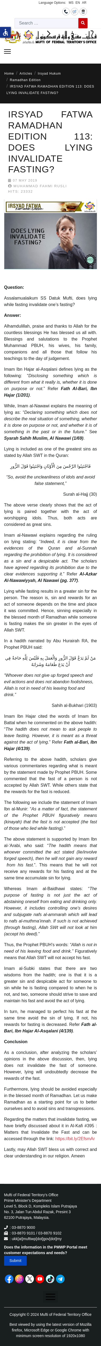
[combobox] (47, 23)
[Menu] (7, 51)
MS (71, 3)
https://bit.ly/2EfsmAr (75, 1138)
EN (77, 3)
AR (84, 3)
